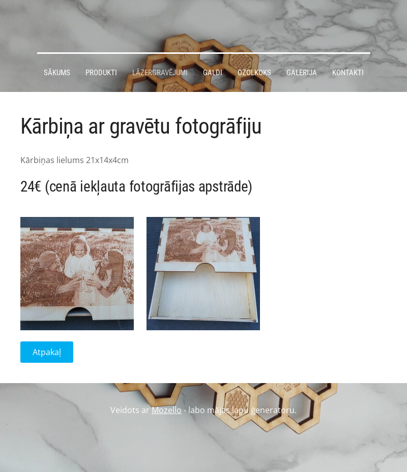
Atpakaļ (47, 352)
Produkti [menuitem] (101, 72)
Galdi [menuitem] (212, 72)
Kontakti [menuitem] (348, 72)
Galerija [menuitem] (301, 72)
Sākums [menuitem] (57, 72)
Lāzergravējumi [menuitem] (160, 72)
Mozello (167, 410)
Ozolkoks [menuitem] (254, 72)
